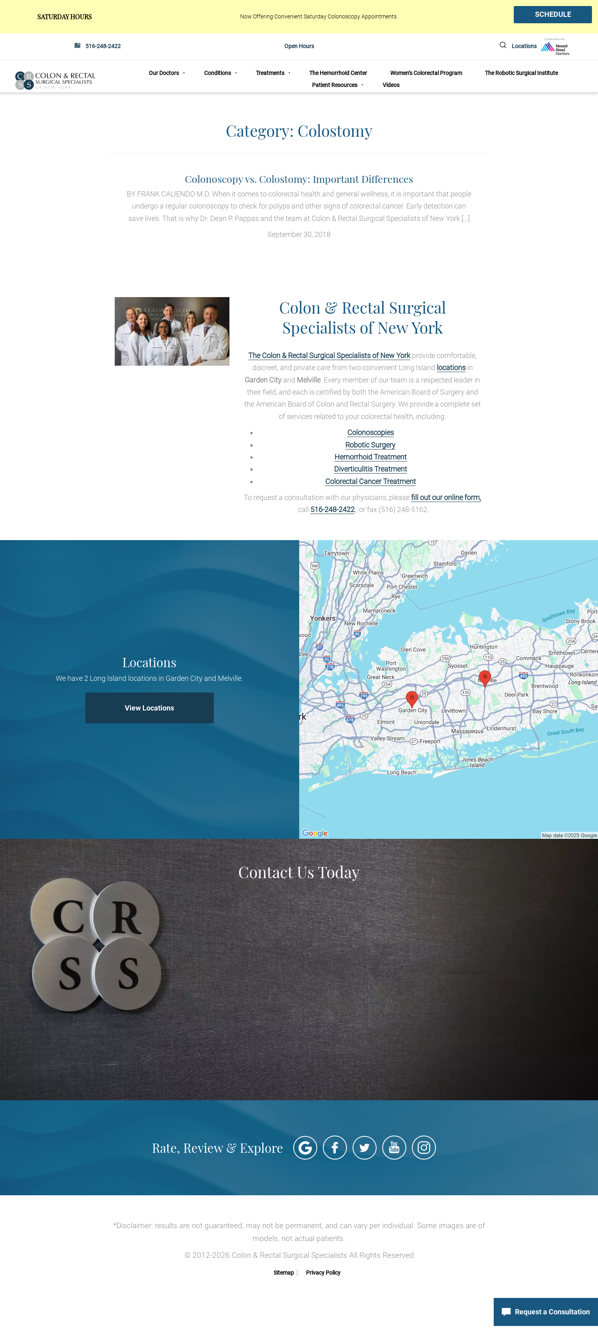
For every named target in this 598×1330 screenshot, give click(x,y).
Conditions (217, 73)
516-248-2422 (103, 46)
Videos (391, 85)
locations (451, 367)
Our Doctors (164, 73)
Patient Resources (334, 85)
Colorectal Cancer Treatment (370, 481)
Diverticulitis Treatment (370, 468)
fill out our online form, (446, 497)
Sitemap (284, 1272)
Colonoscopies (370, 432)
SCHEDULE (553, 14)
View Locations (149, 707)
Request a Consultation (546, 1312)
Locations (524, 46)
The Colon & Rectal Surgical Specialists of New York (329, 355)
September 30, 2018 (299, 206)
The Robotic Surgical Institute (521, 73)
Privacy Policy (323, 1272)
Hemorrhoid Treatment (370, 456)
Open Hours (299, 46)
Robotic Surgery (370, 444)
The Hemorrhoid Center (338, 73)
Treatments (270, 73)
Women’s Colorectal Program (426, 73)
